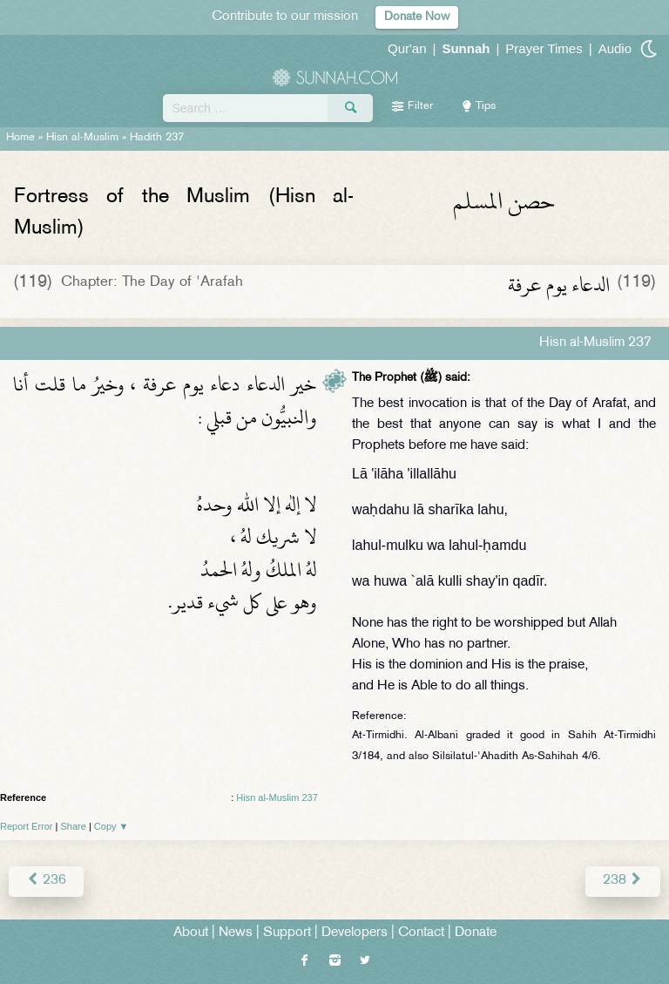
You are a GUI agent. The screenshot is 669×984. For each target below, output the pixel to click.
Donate (476, 933)
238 (623, 880)
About (190, 933)
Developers (354, 933)
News (236, 933)
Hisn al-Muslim (82, 137)
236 (46, 880)
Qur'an (407, 48)
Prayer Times (543, 48)
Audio (615, 48)
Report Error (26, 826)
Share (73, 826)
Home (20, 137)
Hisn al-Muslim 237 (277, 797)
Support (287, 933)
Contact (421, 933)
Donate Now (416, 17)
